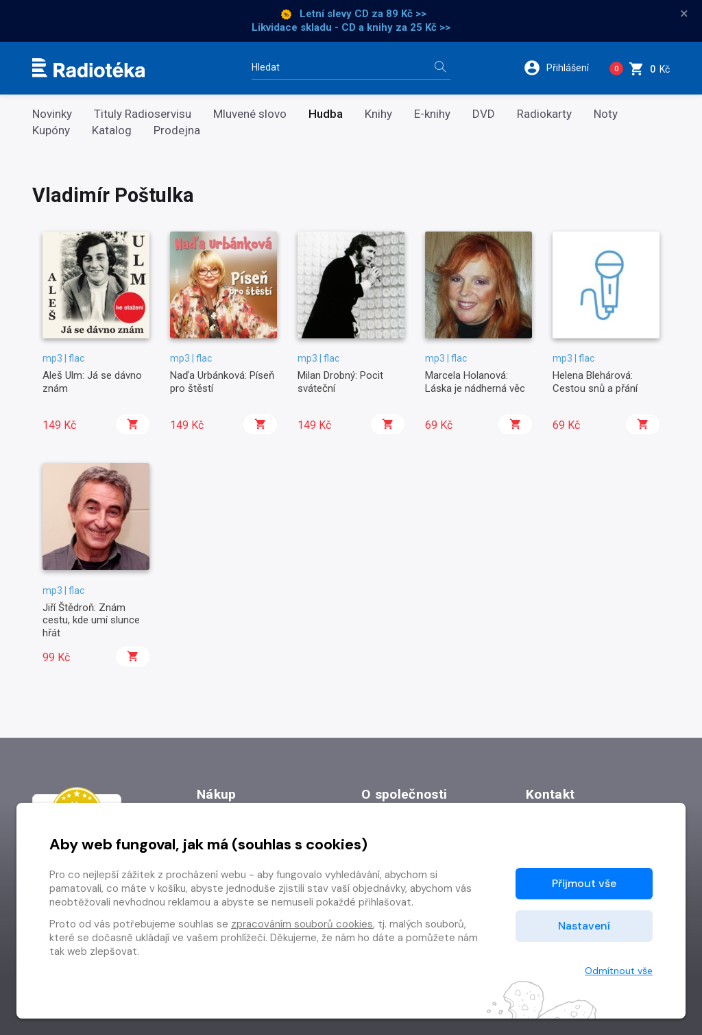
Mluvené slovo (250, 114)
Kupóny (51, 130)
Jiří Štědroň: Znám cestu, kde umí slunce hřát (91, 620)
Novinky (52, 114)
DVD (483, 114)
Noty (606, 114)
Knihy (378, 114)
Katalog (112, 130)
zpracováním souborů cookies (302, 924)
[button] (561, 68)
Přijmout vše (584, 883)
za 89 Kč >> (399, 14)
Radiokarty (544, 114)
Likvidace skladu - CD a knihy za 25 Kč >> (351, 27)
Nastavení (584, 926)
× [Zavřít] (684, 13)
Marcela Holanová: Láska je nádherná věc (475, 381)
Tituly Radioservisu (142, 114)
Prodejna (177, 130)
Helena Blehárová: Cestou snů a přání (595, 381)
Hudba (325, 114)
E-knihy (432, 114)
